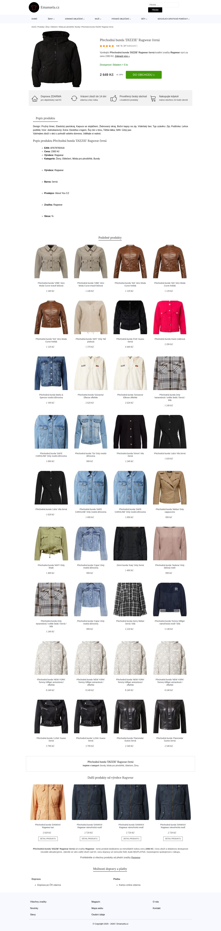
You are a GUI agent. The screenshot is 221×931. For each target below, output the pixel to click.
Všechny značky (38, 902)
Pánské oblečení (120, 19)
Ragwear (175, 52)
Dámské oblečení (74, 19)
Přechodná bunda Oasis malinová (170, 339)
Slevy (33, 914)
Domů (34, 19)
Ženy (50, 19)
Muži (97, 19)
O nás (156, 902)
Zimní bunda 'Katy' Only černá (130, 565)
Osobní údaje (98, 914)
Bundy (77, 27)
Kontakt (156, 908)
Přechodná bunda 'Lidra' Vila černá (169, 453)
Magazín (95, 902)
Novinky (34, 908)
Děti (143, 19)
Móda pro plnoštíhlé (66, 27)
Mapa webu (97, 908)
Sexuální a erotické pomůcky (173, 19)
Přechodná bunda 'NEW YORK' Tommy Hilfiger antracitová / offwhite (51, 682)
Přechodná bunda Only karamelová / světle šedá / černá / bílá (170, 397)
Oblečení (54, 27)
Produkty (40, 27)
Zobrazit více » (122, 56)
